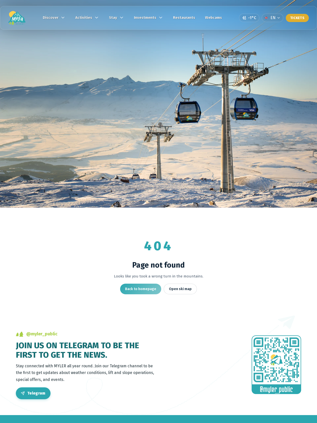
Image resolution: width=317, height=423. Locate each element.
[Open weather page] (249, 18)
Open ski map (180, 289)
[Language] (272, 18)
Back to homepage (140, 289)
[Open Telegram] (33, 393)
